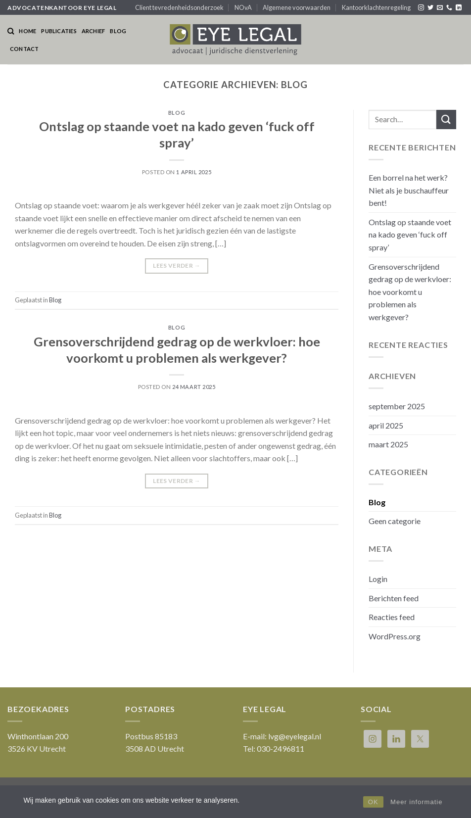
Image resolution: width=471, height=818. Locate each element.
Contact (24, 49)
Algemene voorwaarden (296, 7)
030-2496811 (280, 748)
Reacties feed (392, 617)
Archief (93, 31)
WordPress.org (395, 636)
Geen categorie (395, 521)
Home (27, 31)
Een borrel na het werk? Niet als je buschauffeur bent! (409, 190)
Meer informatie (416, 802)
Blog (118, 31)
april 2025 (386, 425)
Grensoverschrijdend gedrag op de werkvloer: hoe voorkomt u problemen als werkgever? (410, 292)
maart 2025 (388, 444)
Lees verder (176, 265)
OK (373, 802)
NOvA (243, 7)
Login (378, 578)
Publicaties (58, 31)
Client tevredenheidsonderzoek (179, 7)
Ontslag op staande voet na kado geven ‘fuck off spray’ (410, 234)
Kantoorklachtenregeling (376, 7)
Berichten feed (394, 598)
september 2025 (397, 406)
